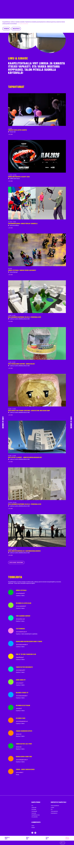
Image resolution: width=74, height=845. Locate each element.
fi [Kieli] (62, 842)
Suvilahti (52, 807)
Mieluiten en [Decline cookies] (16, 28)
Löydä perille (33, 807)
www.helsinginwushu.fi (21, 759)
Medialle (33, 827)
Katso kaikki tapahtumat (16, 562)
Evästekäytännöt (54, 813)
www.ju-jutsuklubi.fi (21, 606)
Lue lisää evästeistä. (22, 23)
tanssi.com (18, 734)
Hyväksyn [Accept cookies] (6, 28)
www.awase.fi (19, 683)
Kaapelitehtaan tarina (35, 815)
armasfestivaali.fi (20, 593)
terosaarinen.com (20, 619)
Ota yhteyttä (33, 809)
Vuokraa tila (33, 813)
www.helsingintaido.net (22, 721)
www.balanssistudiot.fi (21, 695)
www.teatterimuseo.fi (21, 631)
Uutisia (32, 825)
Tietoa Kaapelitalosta (55, 805)
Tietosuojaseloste (54, 811)
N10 (51, 809)
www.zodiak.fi (19, 772)
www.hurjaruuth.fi (20, 670)
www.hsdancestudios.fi (22, 644)
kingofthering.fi (20, 657)
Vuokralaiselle (34, 811)
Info (32, 805)
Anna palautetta (34, 816)
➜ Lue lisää (10, 134)
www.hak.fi (19, 708)
